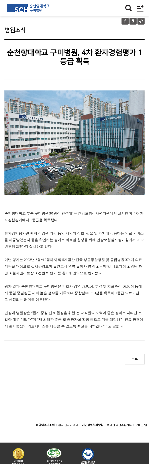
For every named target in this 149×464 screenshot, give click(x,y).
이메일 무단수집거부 (119, 435)
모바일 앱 (141, 435)
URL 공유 (141, 21)
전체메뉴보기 (140, 8)
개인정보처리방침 (92, 435)
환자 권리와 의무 (68, 435)
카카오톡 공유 (133, 21)
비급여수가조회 (45, 435)
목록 (134, 359)
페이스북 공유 (125, 21)
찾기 (128, 8)
